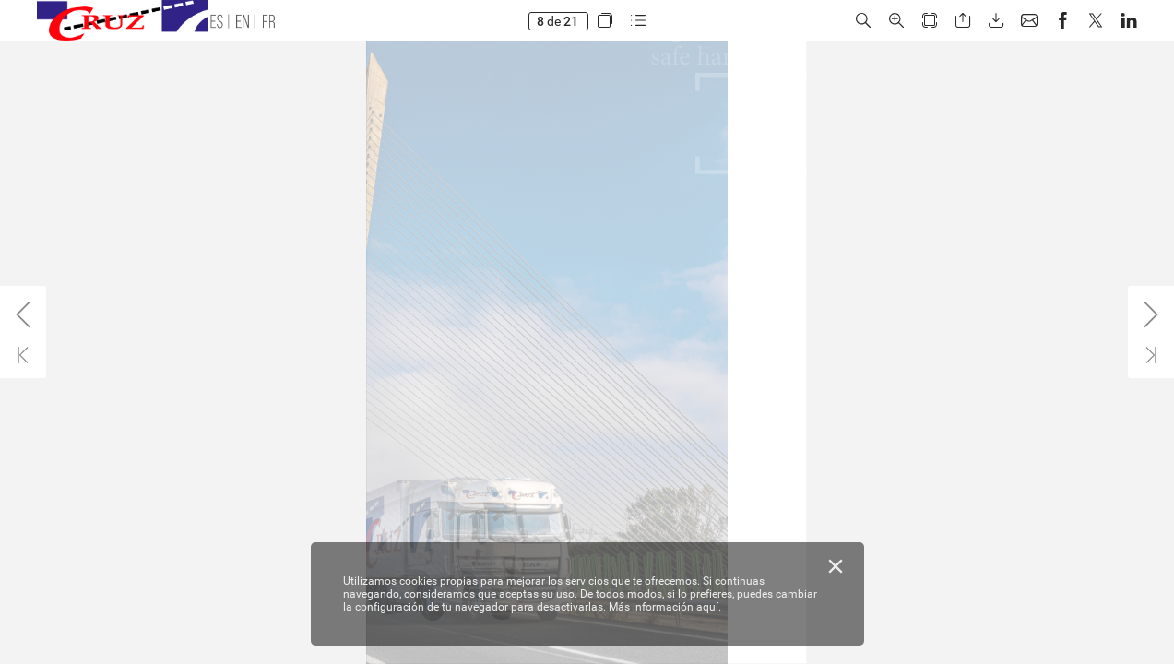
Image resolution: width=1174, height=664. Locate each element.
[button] (604, 21)
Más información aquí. (665, 606)
